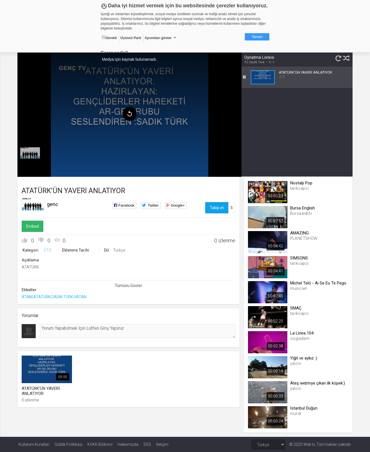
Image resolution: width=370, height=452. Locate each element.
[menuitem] (31, 152)
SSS (147, 444)
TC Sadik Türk (254, 62)
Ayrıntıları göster (158, 38)
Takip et (216, 207)
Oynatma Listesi (259, 57)
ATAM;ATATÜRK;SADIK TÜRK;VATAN (55, 296)
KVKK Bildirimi (99, 444)
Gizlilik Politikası (68, 444)
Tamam (257, 37)
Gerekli (109, 37)
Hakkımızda (128, 444)
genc (53, 204)
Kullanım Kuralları (34, 444)
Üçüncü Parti (130, 38)
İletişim (162, 444)
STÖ (49, 250)
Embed (33, 226)
